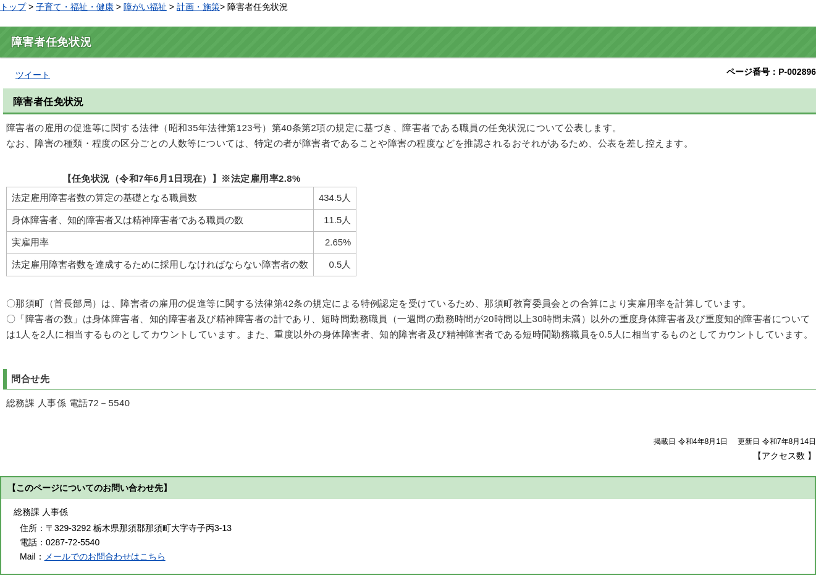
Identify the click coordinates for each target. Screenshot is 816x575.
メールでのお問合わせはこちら (105, 556)
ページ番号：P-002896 (771, 72)
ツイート (32, 75)
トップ (13, 7)
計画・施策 (198, 7)
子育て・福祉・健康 (75, 7)
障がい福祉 (145, 7)
